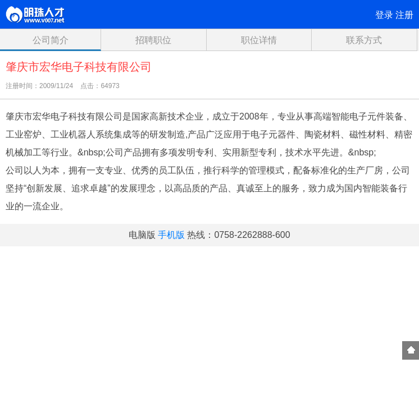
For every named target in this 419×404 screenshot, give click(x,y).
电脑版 (142, 235)
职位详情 (259, 40)
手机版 (171, 235)
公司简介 (51, 40)
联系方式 (364, 40)
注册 (404, 15)
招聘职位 (153, 40)
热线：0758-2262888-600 (238, 235)
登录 (384, 15)
